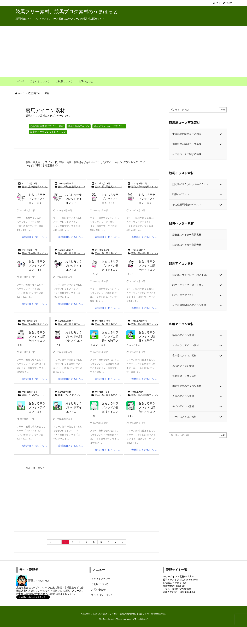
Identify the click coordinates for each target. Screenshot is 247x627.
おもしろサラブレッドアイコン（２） (37, 407)
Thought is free (141, 619)
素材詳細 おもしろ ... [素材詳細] (34, 237)
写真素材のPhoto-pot (174, 585)
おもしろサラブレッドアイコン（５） (147, 198)
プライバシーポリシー (103, 595)
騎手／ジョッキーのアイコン (109, 126)
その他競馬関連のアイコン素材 (47, 126)
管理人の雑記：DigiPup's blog (179, 592)
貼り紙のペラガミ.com (175, 582)
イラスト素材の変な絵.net (177, 589)
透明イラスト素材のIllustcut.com (180, 579)
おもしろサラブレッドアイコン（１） (73, 407)
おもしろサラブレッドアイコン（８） (37, 198)
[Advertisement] (123, 51)
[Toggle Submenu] (221, 134)
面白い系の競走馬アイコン (35, 186)
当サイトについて (100, 579)
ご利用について (99, 584)
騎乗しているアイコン (33, 395)
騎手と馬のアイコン (78, 126)
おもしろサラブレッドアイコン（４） (37, 265)
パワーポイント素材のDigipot (178, 576)
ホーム (21, 93)
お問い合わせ (98, 589)
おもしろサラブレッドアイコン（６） (110, 198)
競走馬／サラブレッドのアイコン (48, 131)
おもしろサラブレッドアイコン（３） (73, 265)
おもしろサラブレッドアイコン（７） (73, 198)
